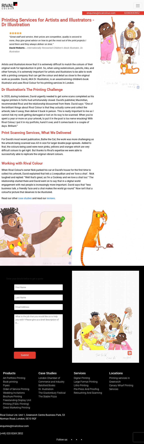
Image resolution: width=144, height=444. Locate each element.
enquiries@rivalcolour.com (101, 13)
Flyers (6, 385)
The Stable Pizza (47, 396)
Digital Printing (82, 378)
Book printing (10, 381)
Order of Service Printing (16, 389)
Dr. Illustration (45, 389)
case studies (25, 198)
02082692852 (132, 13)
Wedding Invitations (14, 392)
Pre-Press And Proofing (86, 389)
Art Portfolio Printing (14, 378)
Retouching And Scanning (88, 392)
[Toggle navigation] (137, 6)
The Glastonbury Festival (52, 392)
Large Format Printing (85, 381)
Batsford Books (46, 385)
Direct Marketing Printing (16, 407)
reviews (51, 198)
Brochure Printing (12, 396)
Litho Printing (81, 385)
